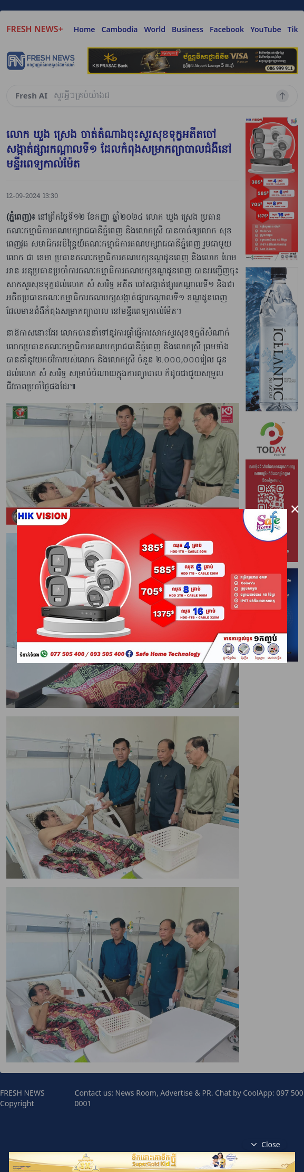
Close (264, 1144)
